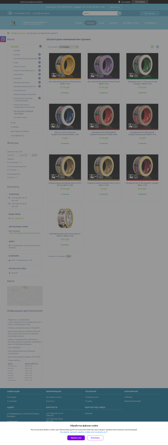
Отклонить (95, 438)
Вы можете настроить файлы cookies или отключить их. (83, 432)
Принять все (76, 438)
